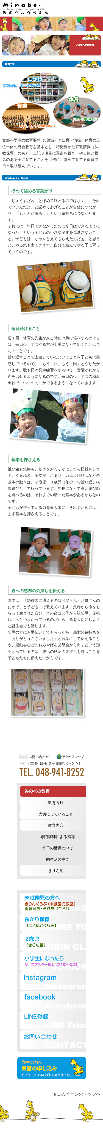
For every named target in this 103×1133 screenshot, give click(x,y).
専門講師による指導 (57, 837)
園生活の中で (57, 859)
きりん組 (55, 871)
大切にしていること (55, 814)
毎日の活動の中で (57, 848)
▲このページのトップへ (76, 1093)
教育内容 (55, 825)
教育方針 (55, 803)
